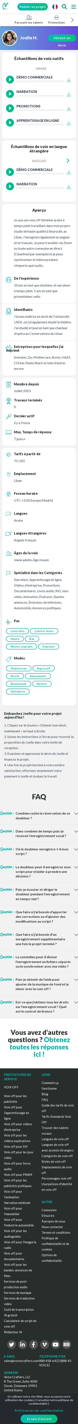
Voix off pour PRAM (18, 1174)
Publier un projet (33, 7)
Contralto (18, 631)
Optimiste (18, 691)
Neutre (42, 683)
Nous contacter (52, 1227)
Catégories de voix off (57, 1156)
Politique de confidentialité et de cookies (55, 1243)
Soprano (48, 646)
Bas (32, 638)
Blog (45, 1094)
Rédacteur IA (13, 1332)
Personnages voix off (57, 1178)
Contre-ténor (44, 631)
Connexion (49, 1210)
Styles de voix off (54, 1161)
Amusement (38, 676)
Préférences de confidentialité (39, 1410)
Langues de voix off (55, 1139)
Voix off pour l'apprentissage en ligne (16, 1112)
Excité (15, 676)
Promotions (56, 19)
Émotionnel (19, 683)
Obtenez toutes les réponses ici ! (40, 1046)
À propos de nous (53, 1221)
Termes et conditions (56, 1232)
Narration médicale (17, 1203)
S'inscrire (48, 1215)
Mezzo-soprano (22, 646)
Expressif (43, 668)
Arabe (41, 68)
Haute (15, 638)
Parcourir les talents (29, 19)
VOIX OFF (11, 1087)
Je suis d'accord (39, 1419)
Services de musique (17, 1292)
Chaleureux (19, 668)
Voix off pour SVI (16, 1146)
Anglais (39, 161)
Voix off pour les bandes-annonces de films (18, 1270)
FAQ (45, 1099)
